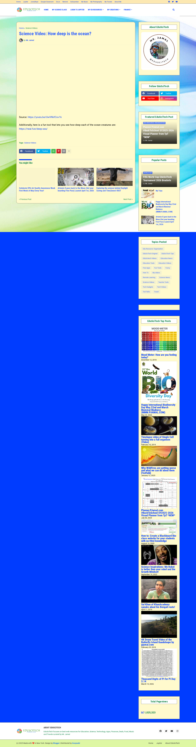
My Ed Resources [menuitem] (95, 10)
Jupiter (25, 2)
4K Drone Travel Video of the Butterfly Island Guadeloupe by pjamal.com (157, 642)
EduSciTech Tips (168, 254)
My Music (84, 2)
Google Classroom (47, 2)
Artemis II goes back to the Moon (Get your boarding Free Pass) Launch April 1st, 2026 (76, 189)
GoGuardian (74, 2)
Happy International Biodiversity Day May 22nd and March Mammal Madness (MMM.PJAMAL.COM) (166, 207)
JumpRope (34, 2)
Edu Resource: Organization (153, 249)
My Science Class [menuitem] (59, 10)
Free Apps (146, 268)
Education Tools (148, 263)
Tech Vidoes (161, 287)
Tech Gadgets (148, 287)
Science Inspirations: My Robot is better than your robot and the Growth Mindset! (158, 569)
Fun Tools (157, 268)
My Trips (159, 191)
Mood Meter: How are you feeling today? (159, 356)
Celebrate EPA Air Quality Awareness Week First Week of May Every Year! (37, 189)
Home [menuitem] (46, 10)
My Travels (108, 2)
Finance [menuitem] (127, 10)
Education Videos (165, 263)
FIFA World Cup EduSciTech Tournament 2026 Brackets (157, 178)
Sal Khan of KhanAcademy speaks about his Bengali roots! (158, 606)
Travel (156, 292)
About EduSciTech (172, 743)
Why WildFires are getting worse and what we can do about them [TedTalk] (158, 470)
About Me (118, 2)
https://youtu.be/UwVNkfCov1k (45, 117)
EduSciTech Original (150, 254)
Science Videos (31, 28)
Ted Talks (146, 292)
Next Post (127, 199)
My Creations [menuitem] (113, 10)
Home (18, 2)
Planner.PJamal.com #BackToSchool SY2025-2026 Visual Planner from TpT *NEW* (158, 132)
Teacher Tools (163, 282)
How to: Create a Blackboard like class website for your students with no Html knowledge (158, 538)
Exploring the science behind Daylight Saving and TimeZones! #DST (112, 189)
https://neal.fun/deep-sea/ (33, 128)
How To (145, 273)
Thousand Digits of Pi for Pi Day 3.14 (158, 680)
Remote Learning (149, 277)
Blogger (56, 743)
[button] (173, 10)
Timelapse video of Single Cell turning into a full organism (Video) (157, 439)
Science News (164, 277)
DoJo (58, 2)
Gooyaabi (76, 743)
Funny (168, 268)
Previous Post (25, 199)
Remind (65, 2)
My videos (156, 273)
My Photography (96, 2)
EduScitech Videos (150, 258)
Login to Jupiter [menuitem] (77, 10)
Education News (166, 258)
